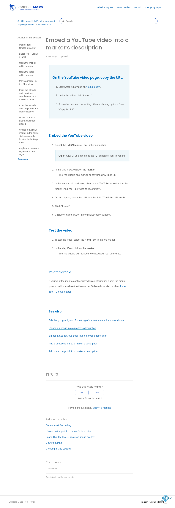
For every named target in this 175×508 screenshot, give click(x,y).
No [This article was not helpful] (97, 392)
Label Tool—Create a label (28, 55)
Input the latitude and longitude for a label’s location (28, 108)
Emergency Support (154, 7)
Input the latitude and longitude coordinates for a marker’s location (27, 95)
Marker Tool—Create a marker (27, 46)
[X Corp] (52, 374)
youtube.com (93, 87)
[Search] (109, 21)
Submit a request (105, 7)
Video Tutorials (123, 7)
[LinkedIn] (56, 374)
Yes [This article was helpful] (81, 392)
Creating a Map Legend (58, 448)
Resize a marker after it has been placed (27, 120)
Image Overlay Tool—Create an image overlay (70, 437)
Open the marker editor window (27, 64)
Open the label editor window (26, 73)
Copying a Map (54, 443)
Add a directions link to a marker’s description (73, 343)
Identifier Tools (45, 24)
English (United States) (153, 502)
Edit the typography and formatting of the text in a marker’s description (86, 320)
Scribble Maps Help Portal (29, 21)
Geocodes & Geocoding (58, 425)
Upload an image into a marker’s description (72, 328)
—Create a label (62, 291)
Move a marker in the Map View (28, 82)
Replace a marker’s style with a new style (29, 151)
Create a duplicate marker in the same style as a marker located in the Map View (28, 136)
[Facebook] (47, 374)
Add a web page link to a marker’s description (73, 351)
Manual (137, 7)
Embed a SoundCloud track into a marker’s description (78, 335)
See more (22, 159)
